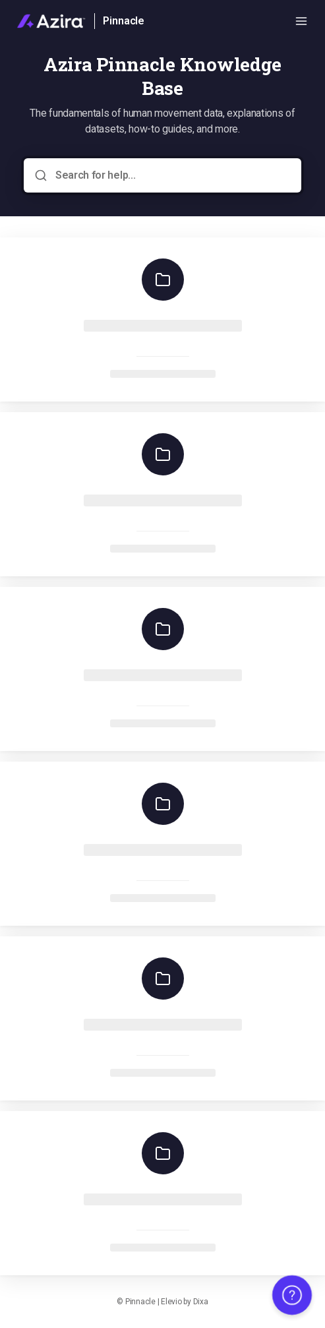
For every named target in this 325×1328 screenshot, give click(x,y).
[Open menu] (301, 21)
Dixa (200, 1301)
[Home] (51, 21)
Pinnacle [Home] (123, 21)
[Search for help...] (171, 175)
